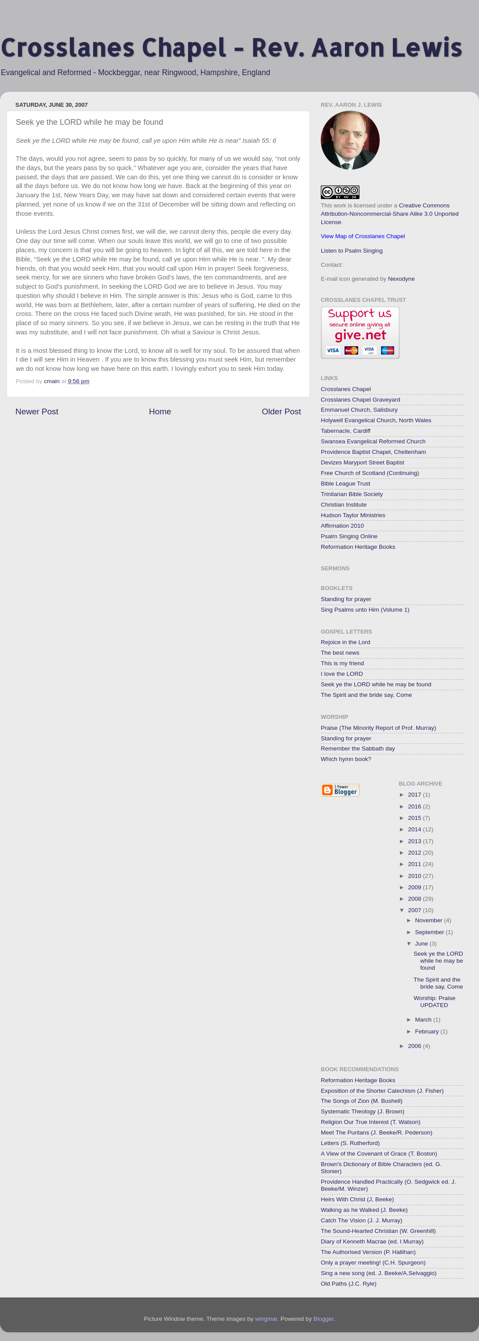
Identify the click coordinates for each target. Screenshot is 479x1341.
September (430, 932)
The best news (340, 652)
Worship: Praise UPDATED (434, 1001)
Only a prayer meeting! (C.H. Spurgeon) (373, 1262)
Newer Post (36, 411)
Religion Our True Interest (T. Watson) (371, 1122)
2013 (415, 841)
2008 (415, 898)
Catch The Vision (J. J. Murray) (362, 1220)
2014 (415, 829)
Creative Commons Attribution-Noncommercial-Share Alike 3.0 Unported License (390, 213)
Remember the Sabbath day (358, 748)
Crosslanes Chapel (346, 389)
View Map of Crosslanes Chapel (363, 236)
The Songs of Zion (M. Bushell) (362, 1101)
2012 (415, 852)
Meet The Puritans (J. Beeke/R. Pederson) (376, 1132)
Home (160, 411)
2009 (415, 887)
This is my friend (342, 663)
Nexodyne (401, 278)
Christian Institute (344, 504)
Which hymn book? (346, 759)
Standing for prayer (346, 599)
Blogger (323, 1319)
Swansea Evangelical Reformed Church (373, 441)
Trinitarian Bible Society (352, 494)
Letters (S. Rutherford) (350, 1143)
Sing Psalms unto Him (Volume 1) (365, 609)
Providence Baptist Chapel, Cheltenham (373, 452)
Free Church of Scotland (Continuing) (370, 473)
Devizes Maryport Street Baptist (362, 462)
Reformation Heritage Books (358, 547)
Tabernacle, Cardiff (345, 431)
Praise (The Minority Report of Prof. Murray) (378, 728)
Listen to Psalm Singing (352, 250)
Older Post (281, 411)
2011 (415, 864)
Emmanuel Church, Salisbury (359, 409)
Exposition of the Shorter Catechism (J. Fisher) (382, 1090)
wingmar (266, 1319)
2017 (415, 794)
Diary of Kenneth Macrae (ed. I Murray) (372, 1241)
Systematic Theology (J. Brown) (362, 1111)
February (428, 1031)
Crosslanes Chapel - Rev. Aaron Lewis (231, 47)
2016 (415, 806)
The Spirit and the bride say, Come (366, 695)
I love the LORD (342, 673)
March (424, 1019)
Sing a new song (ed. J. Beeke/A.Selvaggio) (378, 1273)
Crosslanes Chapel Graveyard (360, 399)
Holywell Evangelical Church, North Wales (376, 420)
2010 (415, 876)
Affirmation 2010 (342, 525)
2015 (415, 818)
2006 (415, 1046)
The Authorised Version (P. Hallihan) (368, 1252)
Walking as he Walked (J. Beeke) (364, 1210)
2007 (415, 910)
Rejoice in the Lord (345, 642)
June (422, 943)
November (429, 920)
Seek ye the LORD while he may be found (376, 684)
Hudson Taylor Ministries (353, 515)
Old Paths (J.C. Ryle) (349, 1283)
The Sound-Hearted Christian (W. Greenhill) (378, 1231)
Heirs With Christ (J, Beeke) (357, 1199)
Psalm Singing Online (349, 536)
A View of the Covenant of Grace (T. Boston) (379, 1153)
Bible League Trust (345, 483)
